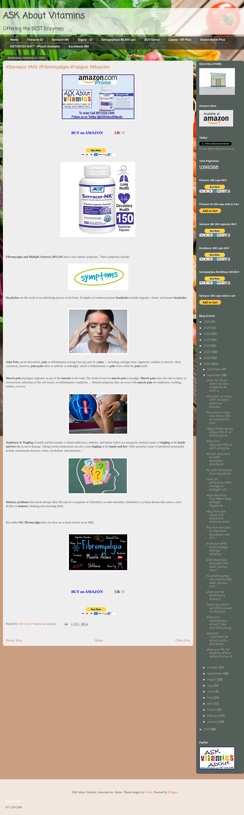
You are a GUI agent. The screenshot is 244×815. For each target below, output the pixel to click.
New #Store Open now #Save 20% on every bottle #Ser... (218, 418)
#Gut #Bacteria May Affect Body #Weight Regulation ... (219, 500)
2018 (207, 364)
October (213, 668)
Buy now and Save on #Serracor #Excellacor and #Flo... (219, 533)
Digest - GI (85, 39)
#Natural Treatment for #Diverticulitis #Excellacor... (217, 639)
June (210, 692)
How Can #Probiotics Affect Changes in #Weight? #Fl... (220, 484)
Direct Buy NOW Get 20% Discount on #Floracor (219, 608)
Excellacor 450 (79, 46)
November (214, 375)
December (214, 369)
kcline (148, 792)
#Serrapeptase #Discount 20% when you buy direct (217, 565)
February (213, 716)
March (212, 710)
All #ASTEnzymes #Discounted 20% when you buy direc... (219, 581)
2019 (207, 358)
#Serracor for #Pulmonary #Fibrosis (216, 595)
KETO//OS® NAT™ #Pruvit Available (35, 46)
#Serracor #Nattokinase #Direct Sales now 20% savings (219, 622)
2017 (207, 729)
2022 (207, 340)
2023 (207, 334)
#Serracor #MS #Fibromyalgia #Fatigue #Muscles (217, 549)
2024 (207, 328)
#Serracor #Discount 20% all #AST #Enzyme (219, 445)
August (212, 680)
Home (14, 39)
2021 (207, 346)
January (213, 722)
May (210, 698)
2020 (208, 352)
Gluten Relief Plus (212, 39)
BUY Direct (152, 39)
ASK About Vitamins (44, 16)
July (210, 686)
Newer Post (14, 640)
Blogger (172, 792)
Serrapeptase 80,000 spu (118, 39)
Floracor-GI (35, 39)
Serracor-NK (60, 39)
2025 (207, 322)
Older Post (182, 640)
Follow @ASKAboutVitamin (216, 149)
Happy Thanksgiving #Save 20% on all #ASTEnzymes (220, 432)
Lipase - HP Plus (179, 39)
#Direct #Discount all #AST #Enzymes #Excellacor (218, 459)
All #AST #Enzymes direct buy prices (219, 472)
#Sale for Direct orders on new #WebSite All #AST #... (217, 385)
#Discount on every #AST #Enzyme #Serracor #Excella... (219, 401)
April (210, 704)
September (215, 674)
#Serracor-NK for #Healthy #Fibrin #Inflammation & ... (219, 655)
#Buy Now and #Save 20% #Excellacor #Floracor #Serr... (219, 517)
